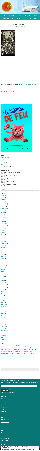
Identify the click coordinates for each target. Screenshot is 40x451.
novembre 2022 (4, 262)
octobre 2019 (3, 330)
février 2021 (3, 301)
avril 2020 (2, 319)
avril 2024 (2, 234)
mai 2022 (2, 273)
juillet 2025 (3, 212)
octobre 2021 (3, 286)
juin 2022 (2, 271)
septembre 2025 (4, 208)
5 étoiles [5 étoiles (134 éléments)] (17, 346)
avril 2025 (2, 216)
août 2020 (2, 312)
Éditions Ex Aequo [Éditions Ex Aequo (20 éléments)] (4, 355)
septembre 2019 (4, 332)
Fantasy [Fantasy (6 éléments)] (8, 350)
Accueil (4, 15)
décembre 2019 (4, 327)
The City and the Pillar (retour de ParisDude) (9, 184)
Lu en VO (19, 15)
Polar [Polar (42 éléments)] (22, 352)
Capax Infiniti (3, 161)
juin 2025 (2, 214)
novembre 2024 (4, 225)
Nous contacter (22, 18)
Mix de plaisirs (3, 159)
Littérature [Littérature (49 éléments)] (35, 350)
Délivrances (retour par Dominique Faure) (8, 181)
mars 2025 (3, 217)
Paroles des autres (5, 18)
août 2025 (2, 210)
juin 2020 (2, 315)
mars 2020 (3, 321)
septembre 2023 (4, 243)
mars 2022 (3, 277)
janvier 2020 (3, 325)
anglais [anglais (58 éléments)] (26, 346)
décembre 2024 (4, 223)
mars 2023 (3, 254)
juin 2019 (2, 338)
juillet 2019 (3, 336)
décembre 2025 (4, 203)
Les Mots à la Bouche (5, 422)
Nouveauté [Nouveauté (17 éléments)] (12, 351)
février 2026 (3, 199)
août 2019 (2, 334)
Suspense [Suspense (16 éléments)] (32, 354)
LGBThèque (3, 431)
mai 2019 (2, 339)
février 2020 (3, 323)
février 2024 (3, 238)
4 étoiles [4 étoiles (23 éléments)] (8, 346)
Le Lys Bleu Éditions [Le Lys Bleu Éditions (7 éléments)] (29, 350)
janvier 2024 (3, 240)
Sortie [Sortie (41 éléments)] (24, 354)
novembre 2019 (4, 328)
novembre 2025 (4, 205)
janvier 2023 (3, 258)
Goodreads (3, 166)
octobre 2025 (3, 206)
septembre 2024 (4, 227)
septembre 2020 (4, 310)
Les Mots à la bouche (5, 157)
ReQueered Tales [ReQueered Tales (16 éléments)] (5, 354)
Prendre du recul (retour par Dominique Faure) (9, 175)
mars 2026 (3, 197)
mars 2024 (3, 236)
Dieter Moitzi (3, 425)
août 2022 (2, 267)
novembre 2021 (4, 284)
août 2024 (2, 229)
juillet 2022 (3, 269)
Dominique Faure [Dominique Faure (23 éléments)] (29, 348)
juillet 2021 (3, 291)
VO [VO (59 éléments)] (35, 354)
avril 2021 (2, 297)
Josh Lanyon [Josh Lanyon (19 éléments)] (16, 350)
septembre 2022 (4, 266)
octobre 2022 (3, 264)
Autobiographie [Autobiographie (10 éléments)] (7, 348)
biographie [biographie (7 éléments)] (11, 348)
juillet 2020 (3, 314)
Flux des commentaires (5, 439)
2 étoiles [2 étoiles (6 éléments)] (2, 346)
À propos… (14, 18)
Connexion (3, 435)
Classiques (35, 15)
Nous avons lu (27, 15)
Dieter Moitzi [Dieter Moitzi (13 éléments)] (23, 348)
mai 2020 (2, 317)
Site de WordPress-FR (5, 440)
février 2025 (3, 219)
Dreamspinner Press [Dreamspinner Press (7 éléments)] (36, 348)
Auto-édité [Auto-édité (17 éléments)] (3, 348)
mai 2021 (2, 295)
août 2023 (2, 245)
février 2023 (3, 256)
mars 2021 (3, 299)
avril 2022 (2, 275)
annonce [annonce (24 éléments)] (30, 346)
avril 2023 (2, 253)
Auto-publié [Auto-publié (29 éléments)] (34, 346)
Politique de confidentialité (32, 18)
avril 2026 (2, 195)
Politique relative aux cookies (29, 449)
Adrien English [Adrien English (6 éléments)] (22, 346)
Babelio (2, 164)
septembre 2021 (4, 288)
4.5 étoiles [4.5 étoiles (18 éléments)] (12, 346)
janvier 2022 (3, 280)
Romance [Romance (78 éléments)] (15, 354)
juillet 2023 (3, 247)
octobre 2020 (3, 308)
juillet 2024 (3, 230)
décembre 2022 (4, 260)
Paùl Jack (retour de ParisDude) (6, 178)
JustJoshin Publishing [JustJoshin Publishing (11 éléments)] (22, 350)
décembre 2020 (4, 304)
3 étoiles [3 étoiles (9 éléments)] (4, 346)
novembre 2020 (4, 306)
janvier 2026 (3, 201)
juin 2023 (2, 249)
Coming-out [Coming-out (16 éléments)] (19, 348)
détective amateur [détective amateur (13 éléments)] (4, 350)
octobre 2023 (3, 242)
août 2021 (2, 290)
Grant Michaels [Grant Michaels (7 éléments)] (11, 350)
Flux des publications (5, 437)
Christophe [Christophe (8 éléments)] (14, 348)
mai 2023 (2, 251)
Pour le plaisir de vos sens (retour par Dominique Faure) (11, 172)
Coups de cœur (11, 15)
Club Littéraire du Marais (5, 428)
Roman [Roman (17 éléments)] (10, 354)
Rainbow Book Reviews (5, 162)
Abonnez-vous (5, 390)
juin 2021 (2, 293)
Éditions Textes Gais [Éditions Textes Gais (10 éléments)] (11, 355)
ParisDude (17, 26)
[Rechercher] (38, 7)
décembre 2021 (4, 282)
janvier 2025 (3, 221)
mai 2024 (2, 232)
